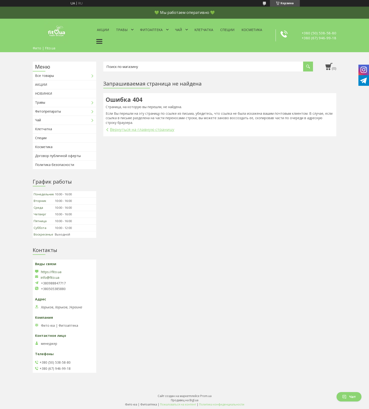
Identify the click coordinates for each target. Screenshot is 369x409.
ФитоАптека (151, 30)
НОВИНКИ (43, 93)
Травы (122, 30)
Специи (227, 30)
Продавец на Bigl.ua (184, 400)
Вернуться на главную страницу (142, 129)
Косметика (251, 30)
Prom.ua (206, 396)
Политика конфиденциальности (221, 404)
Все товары (44, 75)
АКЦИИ (41, 84)
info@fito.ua (50, 277)
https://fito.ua (51, 272)
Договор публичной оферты (58, 155)
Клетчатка (203, 30)
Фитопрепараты (48, 111)
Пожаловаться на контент (178, 404)
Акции (103, 30)
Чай (178, 30)
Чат (349, 396)
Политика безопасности (54, 164)
